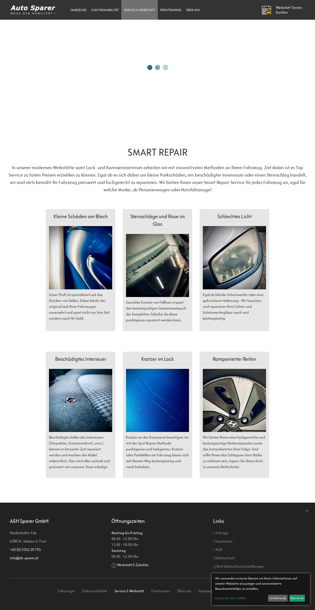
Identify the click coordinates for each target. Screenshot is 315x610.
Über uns (193, 10)
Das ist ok (297, 598)
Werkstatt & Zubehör (133, 564)
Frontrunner (170, 10)
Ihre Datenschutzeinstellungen (238, 566)
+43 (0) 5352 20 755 (25, 549)
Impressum (223, 541)
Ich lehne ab (277, 598)
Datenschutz (224, 558)
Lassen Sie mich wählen (231, 598)
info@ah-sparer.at (24, 558)
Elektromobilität (105, 10)
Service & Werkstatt (139, 10)
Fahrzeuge (79, 10)
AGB (217, 549)
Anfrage (220, 532)
